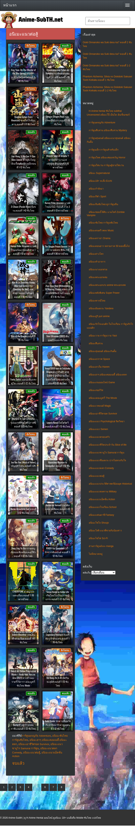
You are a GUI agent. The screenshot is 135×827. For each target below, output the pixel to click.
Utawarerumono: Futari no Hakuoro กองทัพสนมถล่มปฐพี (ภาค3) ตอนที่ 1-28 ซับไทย (58, 75)
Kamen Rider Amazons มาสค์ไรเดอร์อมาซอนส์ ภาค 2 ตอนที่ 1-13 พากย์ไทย (58, 206)
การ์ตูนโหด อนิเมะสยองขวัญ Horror (107, 157)
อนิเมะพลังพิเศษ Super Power (104, 292)
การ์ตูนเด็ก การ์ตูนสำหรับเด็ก (103, 149)
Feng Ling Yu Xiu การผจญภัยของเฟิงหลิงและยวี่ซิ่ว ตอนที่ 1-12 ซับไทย (23, 552)
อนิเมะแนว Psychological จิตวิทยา (107, 421)
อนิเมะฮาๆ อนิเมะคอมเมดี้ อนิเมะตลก (108, 374)
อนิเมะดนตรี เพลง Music (101, 230)
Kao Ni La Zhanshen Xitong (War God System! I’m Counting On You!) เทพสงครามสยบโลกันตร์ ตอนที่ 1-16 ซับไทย (23, 289)
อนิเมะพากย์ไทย (97, 300)
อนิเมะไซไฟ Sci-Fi (98, 538)
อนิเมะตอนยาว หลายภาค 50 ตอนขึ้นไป (109, 246)
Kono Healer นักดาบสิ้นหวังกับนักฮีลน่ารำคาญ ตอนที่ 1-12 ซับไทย (57, 724)
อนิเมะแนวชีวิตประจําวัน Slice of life (107, 444)
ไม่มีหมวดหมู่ (95, 554)
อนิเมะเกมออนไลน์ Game (102, 382)
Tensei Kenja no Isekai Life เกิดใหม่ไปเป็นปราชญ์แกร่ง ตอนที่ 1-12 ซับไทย (57, 595)
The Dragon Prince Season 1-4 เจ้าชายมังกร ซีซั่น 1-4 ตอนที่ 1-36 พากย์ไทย (58, 250)
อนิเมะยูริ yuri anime (99, 316)
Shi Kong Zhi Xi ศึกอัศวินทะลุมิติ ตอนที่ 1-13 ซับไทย (57, 681)
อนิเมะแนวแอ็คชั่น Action (102, 499)
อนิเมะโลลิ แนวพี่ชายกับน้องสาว (105, 530)
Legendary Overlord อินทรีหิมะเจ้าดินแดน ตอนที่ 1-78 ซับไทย (57, 638)
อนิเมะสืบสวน (96, 343)
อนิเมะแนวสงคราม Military (102, 491)
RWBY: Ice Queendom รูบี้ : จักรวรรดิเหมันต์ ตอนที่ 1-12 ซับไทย (57, 552)
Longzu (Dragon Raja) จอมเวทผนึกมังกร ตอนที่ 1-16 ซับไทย (57, 120)
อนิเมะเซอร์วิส (96, 390)
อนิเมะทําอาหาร (97, 261)
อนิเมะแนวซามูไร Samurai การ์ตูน (106, 452)
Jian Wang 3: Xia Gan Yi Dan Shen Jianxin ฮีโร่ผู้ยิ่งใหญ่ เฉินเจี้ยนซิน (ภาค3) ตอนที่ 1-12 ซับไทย (23, 162)
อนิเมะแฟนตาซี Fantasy (101, 515)
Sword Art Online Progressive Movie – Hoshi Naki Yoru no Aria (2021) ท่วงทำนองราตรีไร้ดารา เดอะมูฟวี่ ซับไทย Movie (23, 678)
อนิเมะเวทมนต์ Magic (100, 405)
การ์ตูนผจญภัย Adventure (102, 122)
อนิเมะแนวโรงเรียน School (102, 507)
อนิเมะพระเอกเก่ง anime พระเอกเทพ (107, 285)
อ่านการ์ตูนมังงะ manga (101, 546)
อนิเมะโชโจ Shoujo (99, 522)
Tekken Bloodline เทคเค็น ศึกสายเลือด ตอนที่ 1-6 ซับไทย (23, 638)
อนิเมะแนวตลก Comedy (101, 468)
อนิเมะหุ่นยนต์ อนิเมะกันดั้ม (102, 351)
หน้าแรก (10, 5)
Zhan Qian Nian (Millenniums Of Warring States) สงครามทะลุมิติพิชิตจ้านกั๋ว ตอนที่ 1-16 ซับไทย (57, 291)
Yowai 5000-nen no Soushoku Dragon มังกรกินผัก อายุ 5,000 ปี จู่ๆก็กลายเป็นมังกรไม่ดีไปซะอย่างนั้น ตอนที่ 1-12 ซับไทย (57, 376)
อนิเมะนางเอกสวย (98, 269)
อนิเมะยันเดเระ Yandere (101, 308)
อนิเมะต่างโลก (96, 253)
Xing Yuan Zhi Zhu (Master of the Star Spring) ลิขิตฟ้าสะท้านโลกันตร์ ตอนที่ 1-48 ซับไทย (23, 75)
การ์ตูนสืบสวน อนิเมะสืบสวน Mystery (108, 130)
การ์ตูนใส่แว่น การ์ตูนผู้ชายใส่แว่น (106, 165)
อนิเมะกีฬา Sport (97, 196)
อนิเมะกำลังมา (96, 188)
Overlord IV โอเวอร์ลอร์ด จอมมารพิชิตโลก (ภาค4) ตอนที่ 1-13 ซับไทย (23, 422)
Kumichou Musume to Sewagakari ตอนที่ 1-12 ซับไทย (57, 466)
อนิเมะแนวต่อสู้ (96, 476)
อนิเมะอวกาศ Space (99, 359)
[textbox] (107, 21)
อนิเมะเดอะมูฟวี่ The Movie (103, 398)
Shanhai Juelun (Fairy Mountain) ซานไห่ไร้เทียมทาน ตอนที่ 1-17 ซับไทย (23, 120)
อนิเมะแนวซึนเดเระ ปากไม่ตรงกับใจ (107, 460)
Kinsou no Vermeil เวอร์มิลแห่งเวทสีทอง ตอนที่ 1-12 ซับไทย (57, 508)
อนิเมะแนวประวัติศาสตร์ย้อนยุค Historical (110, 483)
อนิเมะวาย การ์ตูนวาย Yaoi (103, 335)
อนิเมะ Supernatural (99, 173)
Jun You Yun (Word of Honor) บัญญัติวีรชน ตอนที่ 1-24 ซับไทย (23, 466)
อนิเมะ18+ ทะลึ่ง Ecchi (100, 181)
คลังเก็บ (87, 572)
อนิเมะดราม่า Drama (99, 238)
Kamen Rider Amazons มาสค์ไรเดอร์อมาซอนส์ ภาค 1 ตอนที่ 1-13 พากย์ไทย (23, 249)
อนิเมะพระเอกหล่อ (98, 277)
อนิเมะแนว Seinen (98, 429)
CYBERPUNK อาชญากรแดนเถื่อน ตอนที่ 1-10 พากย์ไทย (23, 595)
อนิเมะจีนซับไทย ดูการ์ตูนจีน (103, 204)
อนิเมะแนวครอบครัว (99, 437)
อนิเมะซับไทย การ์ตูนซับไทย (103, 222)
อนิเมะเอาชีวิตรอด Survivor (103, 413)
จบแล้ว (18, 763)
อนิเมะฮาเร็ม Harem (99, 366)
